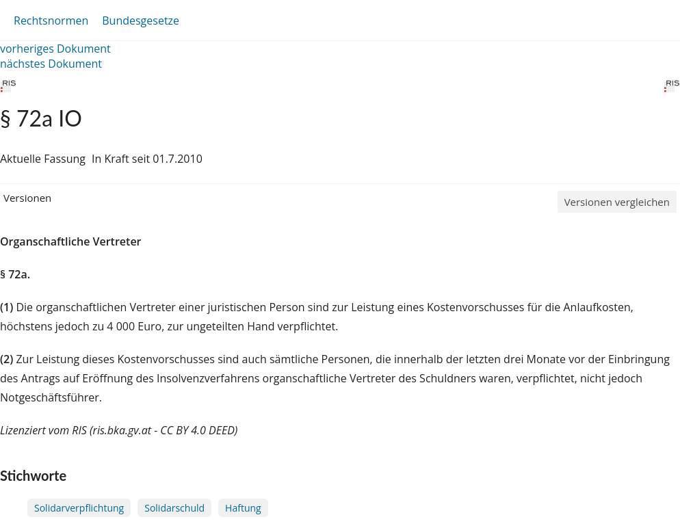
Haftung (243, 507)
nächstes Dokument (51, 63)
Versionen (27, 197)
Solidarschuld (174, 507)
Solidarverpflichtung (79, 507)
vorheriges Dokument (55, 48)
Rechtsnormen (51, 20)
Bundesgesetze (140, 20)
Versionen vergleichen (617, 202)
